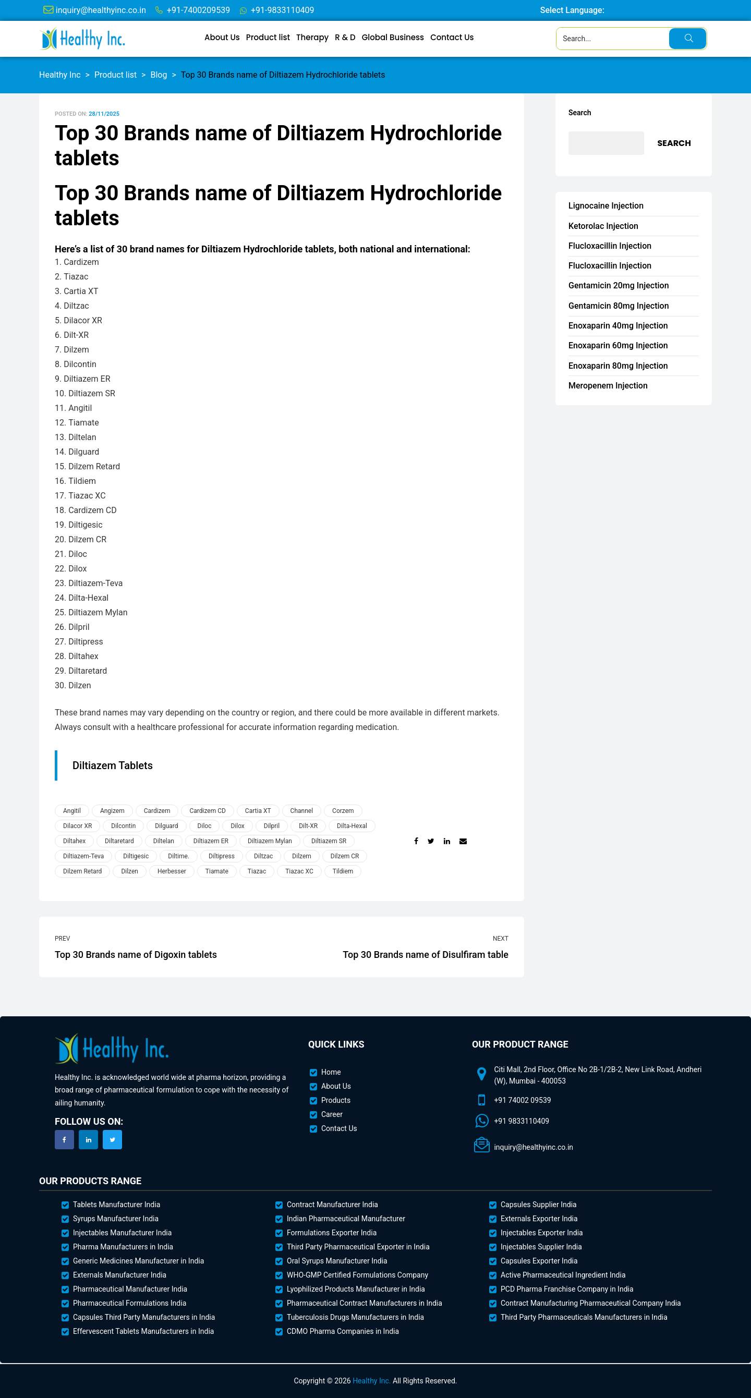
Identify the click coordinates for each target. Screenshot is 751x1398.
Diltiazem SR (328, 841)
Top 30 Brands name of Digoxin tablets (165, 947)
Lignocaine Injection (606, 206)
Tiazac (257, 871)
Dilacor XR (77, 826)
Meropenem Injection (608, 386)
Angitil (72, 811)
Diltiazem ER (210, 841)
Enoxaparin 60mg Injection (618, 345)
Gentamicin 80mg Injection (618, 306)
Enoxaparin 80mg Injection (618, 366)
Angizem (112, 811)
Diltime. (178, 856)
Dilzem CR (345, 856)
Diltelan (163, 841)
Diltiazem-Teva (83, 856)
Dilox (237, 826)
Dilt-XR (308, 826)
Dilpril (272, 826)
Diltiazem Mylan (270, 841)
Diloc (205, 826)
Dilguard (166, 826)
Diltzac (263, 856)
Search (579, 112)
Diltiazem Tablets (112, 765)
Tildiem (343, 871)
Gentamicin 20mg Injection (618, 285)
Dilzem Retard (82, 871)
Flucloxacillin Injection (609, 246)
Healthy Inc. (372, 1381)
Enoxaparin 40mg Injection (618, 326)
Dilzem (301, 856)
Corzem (343, 811)
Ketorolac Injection (603, 226)
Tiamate (216, 871)
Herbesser (172, 871)
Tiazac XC (299, 871)
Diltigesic (136, 856)
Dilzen (129, 871)
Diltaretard (119, 841)
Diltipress (222, 856)
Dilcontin (123, 826)
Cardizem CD (207, 811)
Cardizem (157, 811)
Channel (301, 811)
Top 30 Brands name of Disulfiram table (397, 947)
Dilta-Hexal (352, 826)
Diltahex (74, 841)
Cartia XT (258, 811)
